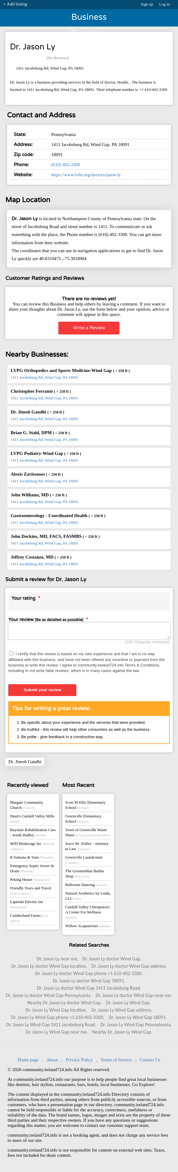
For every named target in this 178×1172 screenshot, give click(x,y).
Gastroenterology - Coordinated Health (58, 515)
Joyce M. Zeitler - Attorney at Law (87, 848)
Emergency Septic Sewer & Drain (32, 870)
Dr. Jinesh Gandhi (37, 411)
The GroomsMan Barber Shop (84, 875)
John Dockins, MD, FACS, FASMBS (55, 536)
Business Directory (88, 19)
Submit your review (42, 691)
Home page (28, 1061)
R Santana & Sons (31, 859)
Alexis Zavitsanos (37, 474)
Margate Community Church (26, 807)
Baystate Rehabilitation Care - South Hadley (33, 834)
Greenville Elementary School (83, 820)
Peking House (29, 881)
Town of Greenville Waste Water (88, 834)
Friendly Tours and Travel (30, 892)
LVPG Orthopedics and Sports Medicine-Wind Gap (70, 370)
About (52, 1061)
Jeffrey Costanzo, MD (41, 557)
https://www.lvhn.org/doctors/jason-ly (86, 174)
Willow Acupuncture (87, 927)
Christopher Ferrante (41, 391)
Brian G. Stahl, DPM (40, 432)
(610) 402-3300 (65, 164)
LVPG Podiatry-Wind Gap (46, 453)
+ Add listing (15, 4)
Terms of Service (116, 1061)
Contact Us (150, 1061)
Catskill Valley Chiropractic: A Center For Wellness (88, 913)
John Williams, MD (39, 494)
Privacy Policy (79, 1061)
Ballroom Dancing (86, 886)
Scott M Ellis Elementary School (85, 807)
